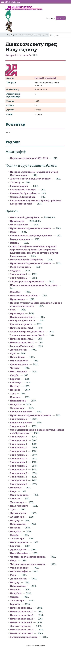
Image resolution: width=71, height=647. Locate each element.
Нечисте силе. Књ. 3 (22, 327)
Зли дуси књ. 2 (18, 277)
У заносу (15, 182)
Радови (14, 34)
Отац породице (19, 360)
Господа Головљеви (21, 346)
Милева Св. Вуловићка (23, 193)
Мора (13, 491)
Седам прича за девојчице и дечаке (31, 235)
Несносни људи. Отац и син (26, 259)
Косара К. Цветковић (18, 55)
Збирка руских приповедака (27, 281)
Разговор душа (19, 185)
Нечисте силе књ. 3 (21, 611)
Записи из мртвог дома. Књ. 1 (27, 331)
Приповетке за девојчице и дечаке (30, 228)
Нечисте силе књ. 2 (21, 618)
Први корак (17, 313)
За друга (15, 270)
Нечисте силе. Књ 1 (21, 633)
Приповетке (17, 299)
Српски (60, 18)
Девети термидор (20, 626)
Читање (15, 367)
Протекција (17, 220)
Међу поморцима (20, 266)
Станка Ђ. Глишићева (22, 196)
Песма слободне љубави (24, 217)
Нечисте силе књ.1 (21, 622)
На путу (15, 386)
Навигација (10, 1)
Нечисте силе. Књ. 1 (21, 338)
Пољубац (15, 404)
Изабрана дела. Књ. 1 (22, 316)
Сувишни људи (19, 364)
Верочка (15, 378)
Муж (13, 353)
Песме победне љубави (24, 295)
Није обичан (17, 357)
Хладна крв (17, 407)
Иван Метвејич (19, 571)
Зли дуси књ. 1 (18, 274)
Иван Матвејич (19, 505)
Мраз (13, 231)
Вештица (15, 382)
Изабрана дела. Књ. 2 (22, 320)
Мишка (14, 242)
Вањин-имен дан (20, 239)
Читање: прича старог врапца (28, 556)
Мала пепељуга (19, 224)
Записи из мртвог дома (23, 636)
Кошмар (15, 397)
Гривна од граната (21, 324)
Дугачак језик (18, 349)
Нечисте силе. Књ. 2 (22, 342)
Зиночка (15, 498)
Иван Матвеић (18, 371)
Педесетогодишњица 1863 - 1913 (29, 158)
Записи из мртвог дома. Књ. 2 (27, 335)
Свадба (14, 375)
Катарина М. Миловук (23, 189)
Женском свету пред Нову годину (30, 178)
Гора (13, 309)
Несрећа (15, 389)
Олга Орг (15, 291)
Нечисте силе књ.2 (21, 607)
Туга (13, 393)
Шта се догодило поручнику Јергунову (34, 285)
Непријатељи (18, 400)
